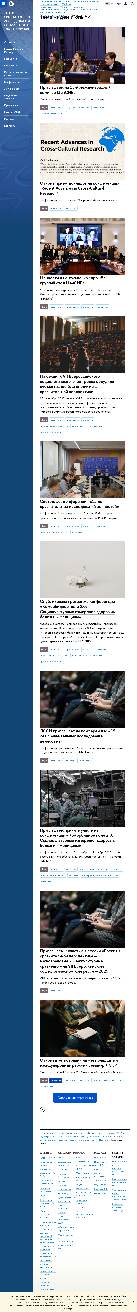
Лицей (61, 1157)
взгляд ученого (79, 425)
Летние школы (12, 88)
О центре (9, 42)
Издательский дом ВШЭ (100, 1163)
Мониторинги (82, 1172)
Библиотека (100, 1157)
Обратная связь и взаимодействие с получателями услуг (66, 1241)
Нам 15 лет (10, 58)
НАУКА (80, 1153)
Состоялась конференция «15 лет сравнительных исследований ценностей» (79, 503)
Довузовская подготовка (64, 1163)
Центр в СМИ (12, 112)
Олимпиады (63, 1169)
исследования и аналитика (54, 425)
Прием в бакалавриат (64, 1175)
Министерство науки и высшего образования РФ (119, 1168)
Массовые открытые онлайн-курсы (119, 1207)
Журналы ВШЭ (101, 1189)
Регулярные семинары (10, 97)
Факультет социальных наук (71, 1136)
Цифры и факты (47, 1157)
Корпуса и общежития (45, 1190)
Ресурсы (9, 118)
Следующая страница (74, 1097)
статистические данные (53, 113)
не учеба (70, 107)
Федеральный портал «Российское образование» (119, 1194)
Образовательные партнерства (67, 1229)
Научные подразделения (83, 1159)
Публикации (11, 105)
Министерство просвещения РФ (119, 1182)
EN (112, 3)
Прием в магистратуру (64, 1187)
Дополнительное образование (66, 1199)
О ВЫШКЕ (46, 1153)
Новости (103, 1139)
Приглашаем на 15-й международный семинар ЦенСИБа (75, 89)
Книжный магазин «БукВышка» (99, 1173)
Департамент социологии (100, 1136)
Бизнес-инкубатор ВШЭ (63, 1219)
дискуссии (84, 107)
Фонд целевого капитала (45, 1214)
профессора (72, 306)
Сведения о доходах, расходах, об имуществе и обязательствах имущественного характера (48, 1239)
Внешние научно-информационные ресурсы (85, 1212)
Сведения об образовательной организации (48, 1256)
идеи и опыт (57, 107)
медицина (46, 881)
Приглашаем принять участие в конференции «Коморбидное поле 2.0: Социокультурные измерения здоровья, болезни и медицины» (77, 837)
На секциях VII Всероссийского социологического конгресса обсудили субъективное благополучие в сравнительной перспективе (77, 383)
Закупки (43, 1195)
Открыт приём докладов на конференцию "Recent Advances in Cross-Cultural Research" (79, 188)
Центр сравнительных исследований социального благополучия (81, 1138)
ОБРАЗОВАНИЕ (67, 1153)
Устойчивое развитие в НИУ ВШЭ (47, 1173)
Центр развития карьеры (62, 1208)
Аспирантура (64, 1193)
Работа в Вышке (47, 1289)
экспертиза (98, 107)
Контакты (9, 125)
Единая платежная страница (45, 1282)
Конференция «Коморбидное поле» (100, 875)
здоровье (73, 875)
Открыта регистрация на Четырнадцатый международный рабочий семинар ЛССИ (79, 1062)
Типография (100, 1180)
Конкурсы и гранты (81, 1202)
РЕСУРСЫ (100, 1153)
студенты (87, 526)
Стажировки (11, 65)
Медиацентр (100, 1184)
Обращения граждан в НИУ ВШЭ (47, 1203)
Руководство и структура (47, 1163)
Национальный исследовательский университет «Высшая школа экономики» (77, 1133)
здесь (70, 1299)
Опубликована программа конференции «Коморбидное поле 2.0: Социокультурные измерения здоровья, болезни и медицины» (77, 609)
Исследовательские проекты (16, 74)
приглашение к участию (53, 875)
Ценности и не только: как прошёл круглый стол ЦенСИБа (72, 280)
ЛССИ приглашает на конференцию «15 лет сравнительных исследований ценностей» (77, 736)
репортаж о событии (52, 431)
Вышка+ (61, 1181)
